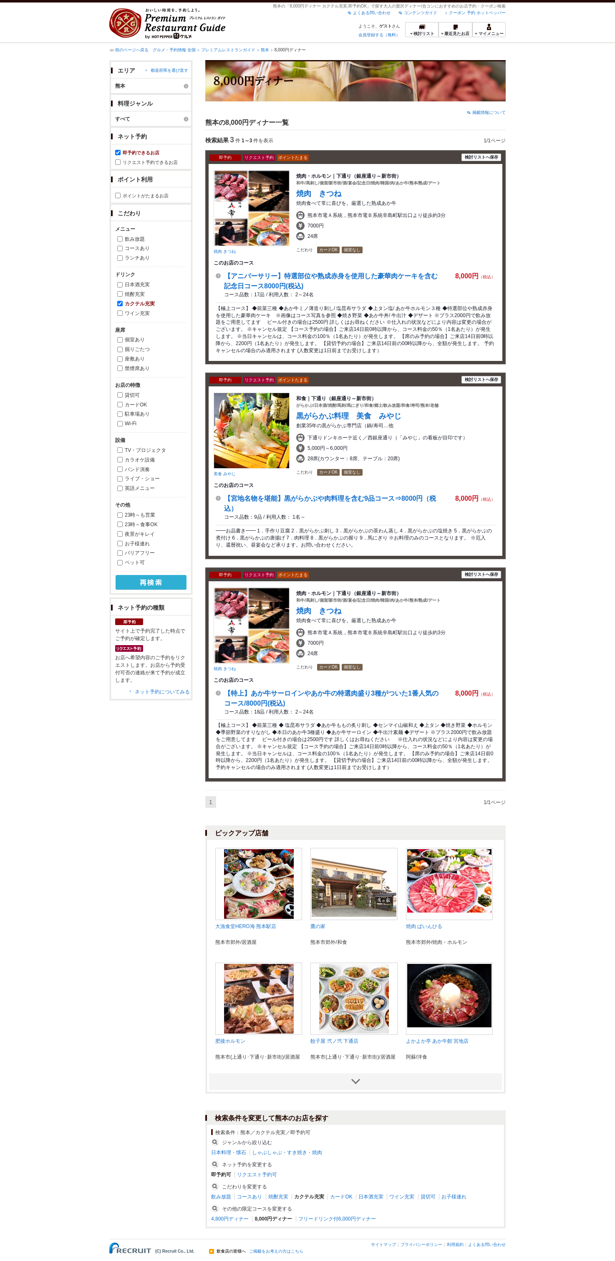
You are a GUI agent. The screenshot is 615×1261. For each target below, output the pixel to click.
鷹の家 (317, 926)
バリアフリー (140, 553)
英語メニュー (140, 488)
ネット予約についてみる (162, 692)
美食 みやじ (225, 474)
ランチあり (137, 258)
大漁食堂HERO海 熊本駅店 (245, 926)
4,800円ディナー (230, 1219)
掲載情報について (489, 112)
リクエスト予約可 (257, 1175)
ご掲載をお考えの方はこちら (276, 1251)
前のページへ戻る (132, 50)
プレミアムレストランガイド (228, 50)
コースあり (137, 248)
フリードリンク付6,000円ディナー (337, 1219)
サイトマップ (383, 1244)
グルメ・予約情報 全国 (174, 50)
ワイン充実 (137, 313)
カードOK (136, 405)
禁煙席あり (137, 368)
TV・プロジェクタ (145, 450)
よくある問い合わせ (372, 12)
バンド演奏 (137, 469)
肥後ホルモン (230, 1041)
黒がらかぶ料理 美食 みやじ (348, 416)
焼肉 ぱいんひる (424, 926)
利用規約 (455, 1244)
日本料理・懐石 (228, 1152)
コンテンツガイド (420, 12)
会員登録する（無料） (379, 35)
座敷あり (135, 359)
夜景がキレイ (140, 534)
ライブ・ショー (142, 479)
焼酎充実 (135, 294)
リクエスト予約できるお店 (150, 162)
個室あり (135, 340)
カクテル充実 (140, 304)
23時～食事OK (141, 524)
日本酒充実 (137, 285)
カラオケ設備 (140, 460)
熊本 (265, 50)
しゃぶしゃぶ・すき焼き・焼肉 (287, 1152)
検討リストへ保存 (481, 157)
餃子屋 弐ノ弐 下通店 (334, 1041)
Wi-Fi (130, 423)
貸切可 (132, 395)
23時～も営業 (140, 515)
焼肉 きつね (225, 251)
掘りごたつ (137, 349)
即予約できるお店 (141, 152)
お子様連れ (137, 544)
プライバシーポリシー (421, 1244)
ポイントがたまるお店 (146, 195)
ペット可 (135, 562)
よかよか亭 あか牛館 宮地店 (437, 1041)
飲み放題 (135, 239)
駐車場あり (137, 414)
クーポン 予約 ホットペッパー (477, 12)
